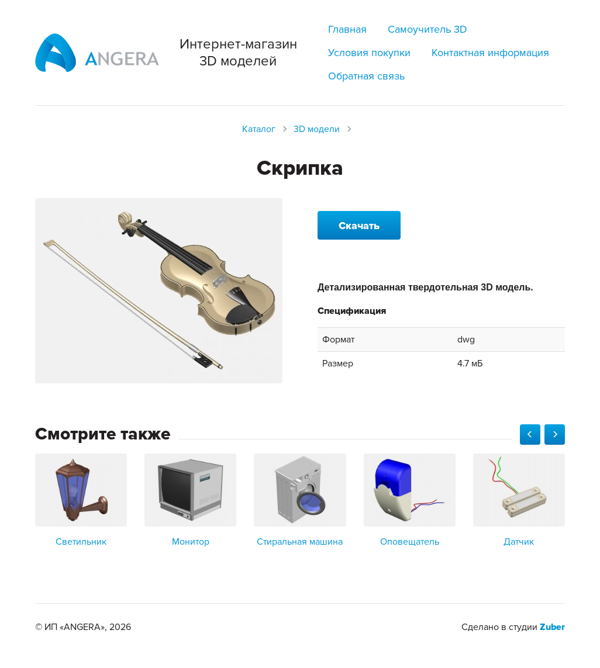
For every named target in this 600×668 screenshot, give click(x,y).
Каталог (258, 129)
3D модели (317, 129)
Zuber (552, 627)
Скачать (359, 225)
